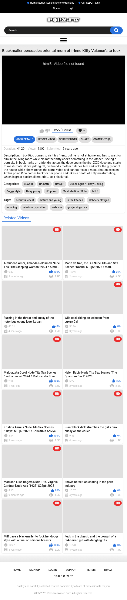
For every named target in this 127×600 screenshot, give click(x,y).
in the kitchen (75, 200)
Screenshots (68, 139)
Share (85, 139)
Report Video (46, 139)
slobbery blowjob (99, 200)
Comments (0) (102, 139)
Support (72, 569)
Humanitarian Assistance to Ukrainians (52, 2)
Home (17, 569)
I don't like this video (47, 131)
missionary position (34, 207)
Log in (70, 8)
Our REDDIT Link (90, 2)
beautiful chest (25, 200)
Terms (91, 569)
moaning (12, 207)
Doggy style (14, 191)
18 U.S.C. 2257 (63, 576)
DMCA (108, 569)
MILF (95, 191)
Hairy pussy (33, 191)
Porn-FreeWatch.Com (59, 593)
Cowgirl (59, 184)
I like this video (42, 131)
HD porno (51, 191)
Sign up (57, 8)
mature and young (50, 200)
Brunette (44, 184)
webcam (57, 207)
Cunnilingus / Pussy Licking (86, 184)
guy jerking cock (77, 207)
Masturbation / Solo (75, 191)
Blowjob (29, 184)
